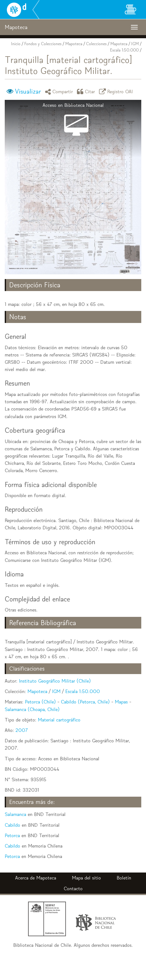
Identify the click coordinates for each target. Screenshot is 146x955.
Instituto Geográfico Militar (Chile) (55, 681)
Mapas (121, 702)
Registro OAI (117, 91)
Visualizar (28, 91)
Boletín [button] (124, 878)
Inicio (15, 43)
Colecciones (96, 43)
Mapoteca (73, 43)
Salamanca (15, 814)
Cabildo (12, 825)
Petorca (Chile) (40, 702)
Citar (87, 91)
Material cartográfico (59, 720)
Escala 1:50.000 (124, 50)
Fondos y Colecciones (42, 43)
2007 (21, 730)
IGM (135, 43)
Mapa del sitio (86, 878)
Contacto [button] (73, 888)
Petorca (12, 835)
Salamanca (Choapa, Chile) (32, 709)
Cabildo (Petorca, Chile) (85, 702)
